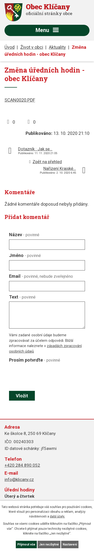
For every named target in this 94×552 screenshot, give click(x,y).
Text (22, 297)
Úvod (10, 47)
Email (41, 276)
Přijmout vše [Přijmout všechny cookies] (26, 544)
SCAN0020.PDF (20, 100)
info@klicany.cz (19, 479)
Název (24, 234)
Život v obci (31, 47)
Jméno (25, 255)
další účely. (57, 516)
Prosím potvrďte (34, 360)
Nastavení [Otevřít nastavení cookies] (70, 544)
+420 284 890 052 (22, 465)
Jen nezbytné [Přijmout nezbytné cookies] (49, 544)
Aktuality (57, 47)
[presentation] (46, 376)
